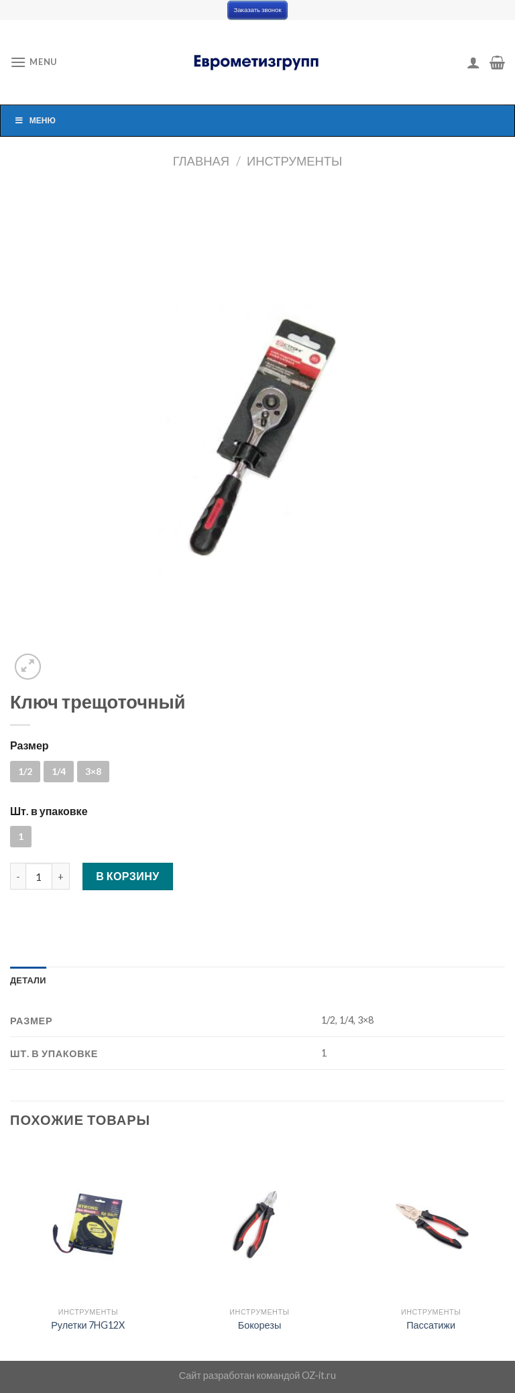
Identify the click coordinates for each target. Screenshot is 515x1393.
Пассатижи (430, 1325)
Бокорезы (260, 1325)
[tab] (28, 980)
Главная (201, 161)
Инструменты (294, 161)
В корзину (128, 875)
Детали (28, 980)
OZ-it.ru (319, 1375)
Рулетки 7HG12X (88, 1325)
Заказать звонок (257, 9)
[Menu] (33, 62)
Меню (35, 120)
